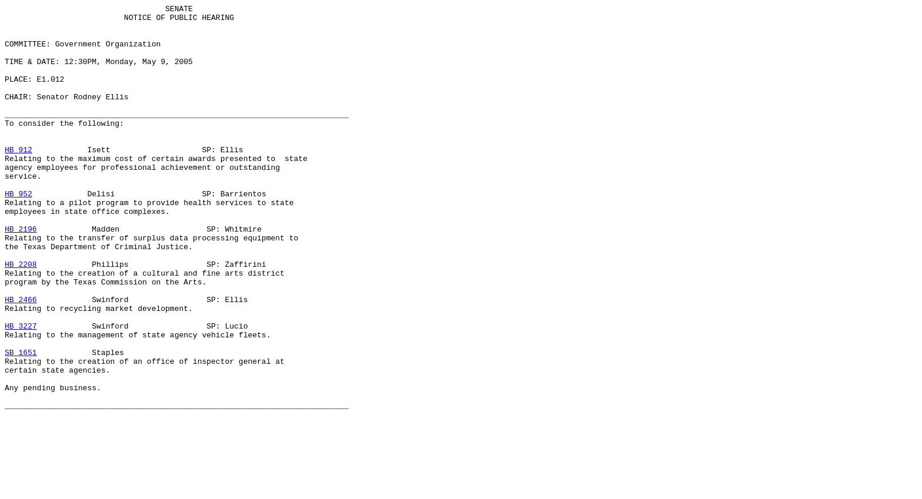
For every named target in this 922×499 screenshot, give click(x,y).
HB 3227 (21, 391)
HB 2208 (21, 317)
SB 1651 (21, 422)
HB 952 (18, 232)
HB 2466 (21, 359)
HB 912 (18, 179)
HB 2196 (21, 274)
